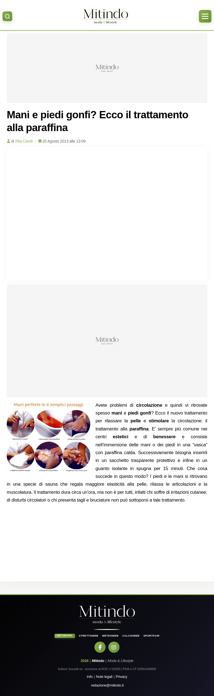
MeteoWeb (110, 635)
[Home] (105, 16)
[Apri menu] (205, 16)
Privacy (121, 677)
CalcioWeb (131, 635)
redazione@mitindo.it (107, 685)
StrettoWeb (88, 635)
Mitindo (98, 661)
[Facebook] (100, 647)
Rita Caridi (24, 141)
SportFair (152, 635)
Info (90, 677)
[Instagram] (114, 647)
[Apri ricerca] (7, 16)
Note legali (104, 677)
